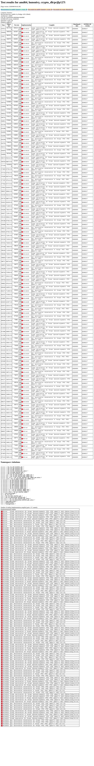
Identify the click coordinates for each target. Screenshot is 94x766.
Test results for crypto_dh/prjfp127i (63, 9)
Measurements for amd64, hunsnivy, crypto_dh (14, 9)
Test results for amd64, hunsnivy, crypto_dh (40, 9)
